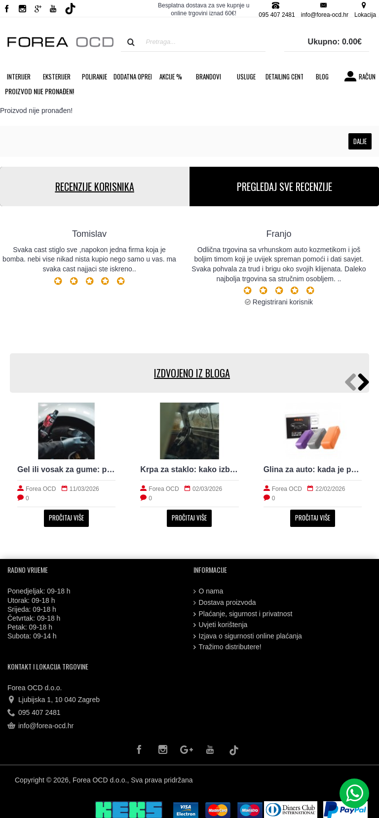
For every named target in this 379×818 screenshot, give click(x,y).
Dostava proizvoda (224, 602)
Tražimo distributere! (227, 647)
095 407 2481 (34, 712)
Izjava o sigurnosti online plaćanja (247, 636)
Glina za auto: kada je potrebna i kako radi (313, 469)
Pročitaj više (66, 517)
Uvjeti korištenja (220, 625)
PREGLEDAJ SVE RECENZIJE (284, 186)
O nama (208, 591)
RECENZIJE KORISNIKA (94, 186)
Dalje (360, 141)
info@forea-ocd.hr (40, 726)
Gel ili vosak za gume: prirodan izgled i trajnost (66, 469)
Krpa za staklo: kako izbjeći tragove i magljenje (189, 469)
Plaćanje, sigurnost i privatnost (243, 614)
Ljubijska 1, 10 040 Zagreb (53, 700)
